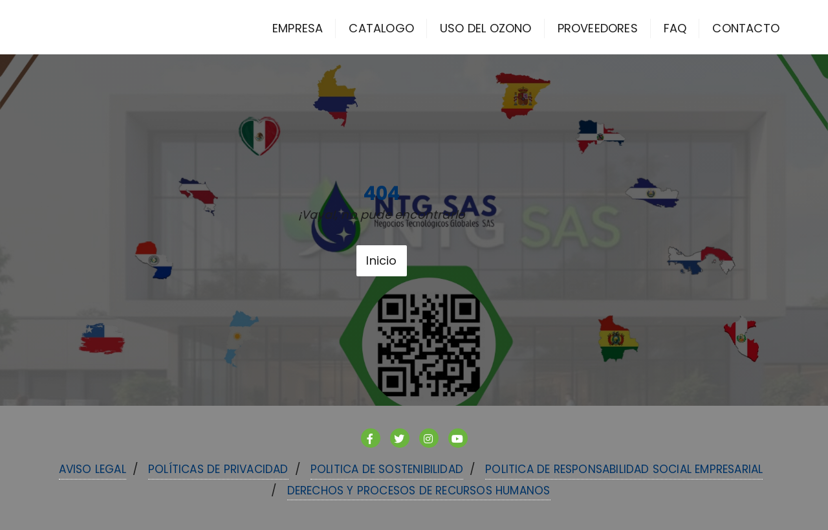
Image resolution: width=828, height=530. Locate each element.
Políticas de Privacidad (218, 469)
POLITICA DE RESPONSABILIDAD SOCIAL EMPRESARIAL (624, 469)
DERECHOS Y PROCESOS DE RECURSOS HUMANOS (418, 490)
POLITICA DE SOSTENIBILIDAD (386, 469)
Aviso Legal (92, 469)
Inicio (381, 260)
